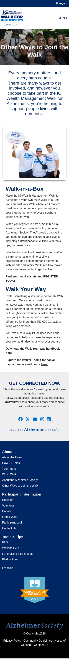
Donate (6, 511)
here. (9, 352)
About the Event (12, 457)
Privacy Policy (12, 640)
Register (7, 499)
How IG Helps (11, 462)
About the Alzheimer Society (20, 480)
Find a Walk (9, 516)
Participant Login (12, 522)
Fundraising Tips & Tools (17, 553)
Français (61, 3)
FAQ (5, 542)
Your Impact (9, 468)
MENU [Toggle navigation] (60, 18)
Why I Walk (9, 474)
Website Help (10, 548)
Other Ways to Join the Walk (20, 485)
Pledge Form (10, 559)
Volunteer (8, 505)
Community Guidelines (37, 640)
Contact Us (9, 528)
